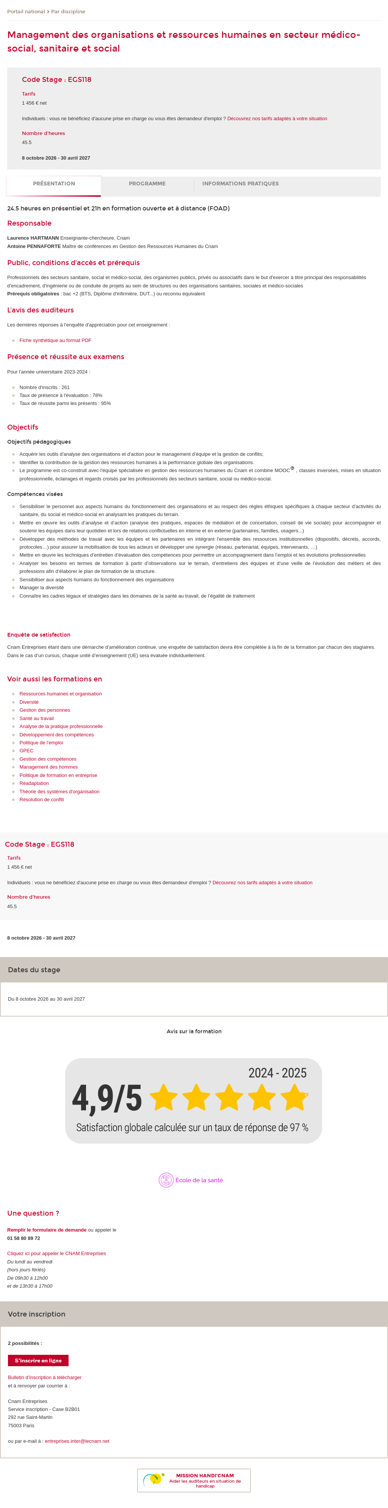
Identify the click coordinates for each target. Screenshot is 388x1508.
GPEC (27, 750)
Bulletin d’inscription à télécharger (44, 1377)
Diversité (29, 702)
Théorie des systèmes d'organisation (60, 791)
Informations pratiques (240, 183)
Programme (147, 183)
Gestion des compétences (48, 759)
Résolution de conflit (42, 799)
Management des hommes (49, 767)
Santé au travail (37, 718)
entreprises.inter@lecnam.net (77, 1441)
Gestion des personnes (45, 710)
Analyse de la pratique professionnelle (61, 726)
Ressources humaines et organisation (61, 694)
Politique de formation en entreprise (58, 775)
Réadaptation (34, 783)
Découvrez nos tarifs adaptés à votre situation (277, 118)
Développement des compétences (57, 735)
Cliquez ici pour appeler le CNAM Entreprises (56, 1253)
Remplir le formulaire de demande (47, 1230)
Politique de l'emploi (41, 742)
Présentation (54, 183)
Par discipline (68, 12)
